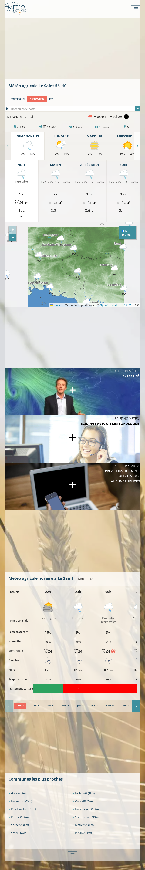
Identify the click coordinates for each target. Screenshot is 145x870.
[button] (77, 273)
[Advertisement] (76, 48)
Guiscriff (82, 801)
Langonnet (20, 801)
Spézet (18, 825)
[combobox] (75, 108)
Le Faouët (83, 793)
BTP (51, 99)
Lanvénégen (85, 809)
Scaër (17, 833)
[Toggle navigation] (135, 8)
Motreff (83, 825)
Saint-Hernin (86, 817)
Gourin (17, 793)
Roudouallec (22, 809)
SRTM (127, 305)
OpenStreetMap (110, 305)
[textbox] (74, 109)
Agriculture (37, 99)
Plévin (82, 833)
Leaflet (56, 305)
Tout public (18, 99)
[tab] (20, 706)
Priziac (18, 817)
